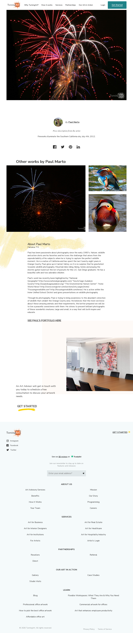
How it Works (35, 502)
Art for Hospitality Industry (93, 534)
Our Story (93, 495)
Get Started (117, 5)
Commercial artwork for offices (93, 604)
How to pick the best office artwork (35, 610)
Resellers (35, 554)
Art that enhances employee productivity (93, 610)
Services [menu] (58, 5)
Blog (35, 595)
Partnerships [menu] (70, 5)
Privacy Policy (89, 629)
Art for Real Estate (93, 522)
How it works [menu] (46, 5)
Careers (93, 508)
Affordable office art (35, 616)
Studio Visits (35, 581)
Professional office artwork (35, 604)
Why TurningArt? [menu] (31, 5)
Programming (93, 502)
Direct (35, 561)
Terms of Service (105, 629)
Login (103, 5)
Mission (93, 489)
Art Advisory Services (35, 489)
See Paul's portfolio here (44, 320)
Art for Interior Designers (35, 528)
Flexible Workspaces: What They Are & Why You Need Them (93, 597)
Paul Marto (73, 122)
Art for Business (35, 522)
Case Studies (93, 575)
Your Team (35, 508)
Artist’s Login (93, 540)
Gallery (35, 575)
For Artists (35, 540)
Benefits (35, 495)
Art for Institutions (35, 534)
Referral (93, 554)
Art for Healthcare (93, 528)
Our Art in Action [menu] (86, 5)
